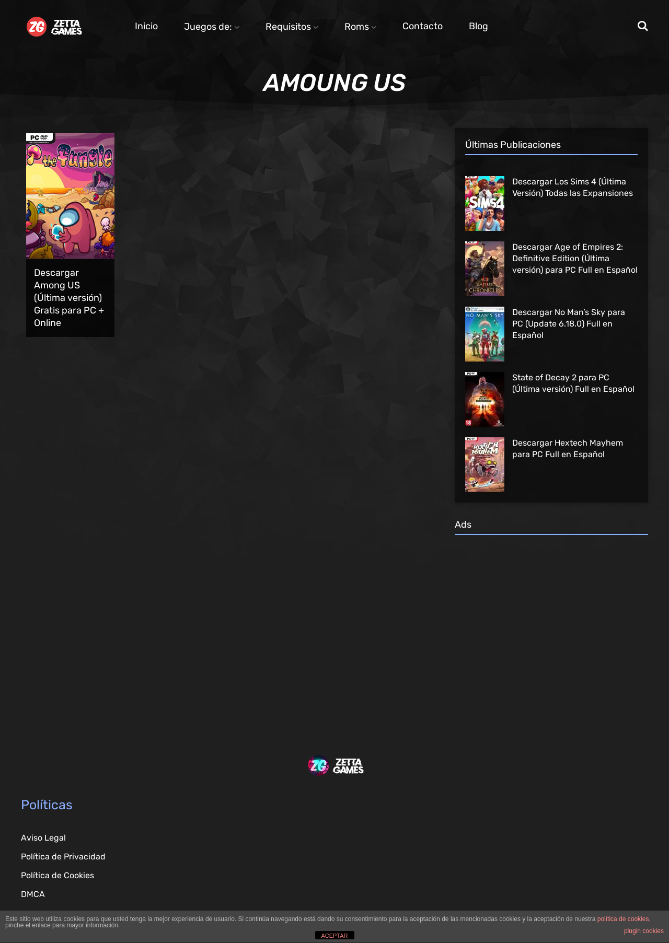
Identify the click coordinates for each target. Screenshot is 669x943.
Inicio (146, 26)
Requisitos (292, 26)
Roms (360, 26)
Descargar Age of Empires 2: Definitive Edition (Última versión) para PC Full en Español (575, 258)
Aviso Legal (43, 838)
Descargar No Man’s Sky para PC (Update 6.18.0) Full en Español (568, 323)
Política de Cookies (57, 875)
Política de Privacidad (63, 856)
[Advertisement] (551, 629)
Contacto (422, 26)
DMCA (33, 894)
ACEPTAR (334, 936)
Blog (478, 26)
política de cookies (623, 919)
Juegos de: (211, 26)
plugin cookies (644, 931)
